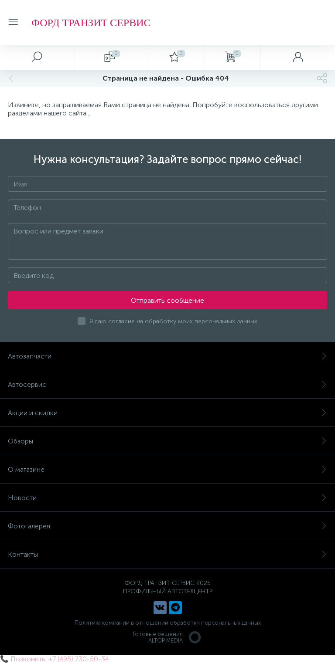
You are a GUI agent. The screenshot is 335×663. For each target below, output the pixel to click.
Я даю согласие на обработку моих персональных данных (173, 321)
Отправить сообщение (167, 300)
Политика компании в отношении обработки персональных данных (168, 622)
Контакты (167, 554)
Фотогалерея (167, 526)
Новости (167, 498)
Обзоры (167, 441)
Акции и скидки (167, 413)
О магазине (167, 469)
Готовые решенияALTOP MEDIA (167, 637)
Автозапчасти (167, 356)
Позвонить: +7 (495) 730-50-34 (59, 659)
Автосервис (167, 384)
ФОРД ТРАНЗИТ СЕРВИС (90, 22)
